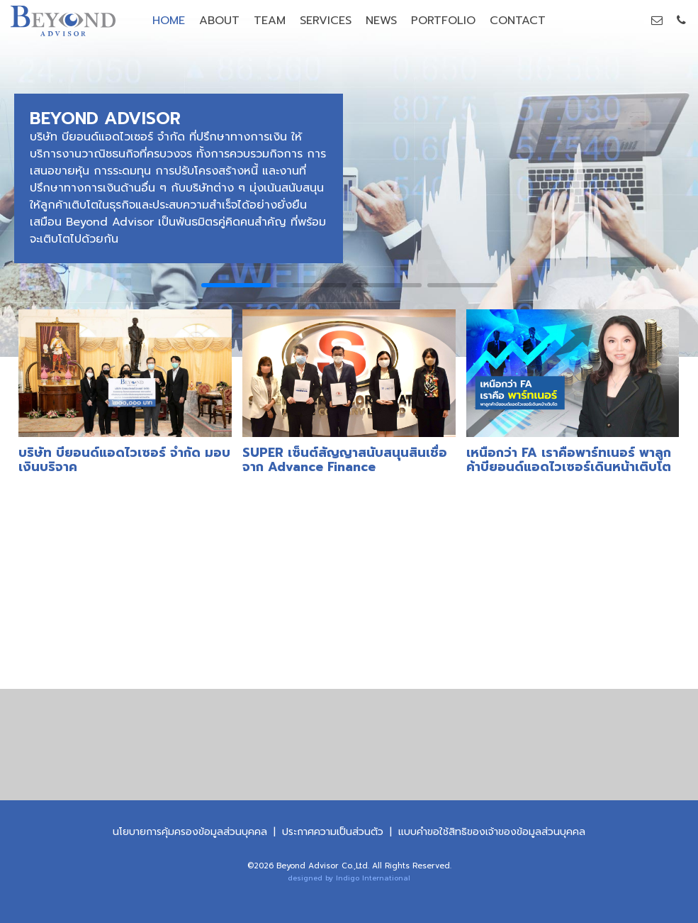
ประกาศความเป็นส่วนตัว (332, 831)
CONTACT (518, 20)
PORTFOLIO (443, 20)
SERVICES (325, 20)
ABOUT (219, 20)
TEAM (270, 20)
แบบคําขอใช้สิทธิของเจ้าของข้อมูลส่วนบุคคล (491, 831)
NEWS (381, 20)
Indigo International (373, 878)
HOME (168, 20)
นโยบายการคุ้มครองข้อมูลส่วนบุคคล (190, 831)
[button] (236, 285)
